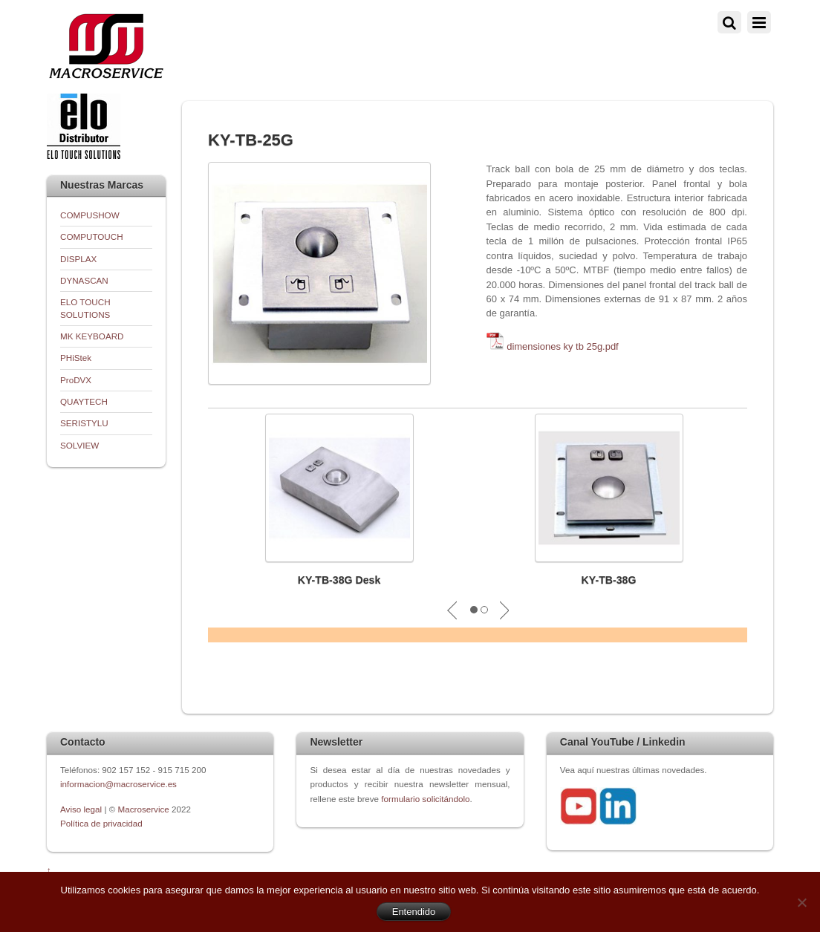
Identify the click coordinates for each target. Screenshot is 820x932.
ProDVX (75, 380)
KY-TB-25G (250, 140)
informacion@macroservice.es (118, 784)
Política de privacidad (101, 823)
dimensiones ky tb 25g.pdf (563, 346)
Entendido (414, 911)
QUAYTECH (84, 401)
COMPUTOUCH (91, 236)
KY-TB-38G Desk (339, 580)
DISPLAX (78, 259)
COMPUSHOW (90, 215)
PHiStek (75, 357)
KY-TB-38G (609, 580)
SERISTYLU (84, 423)
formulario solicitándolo (425, 799)
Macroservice (143, 809)
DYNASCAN (84, 280)
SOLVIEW (79, 445)
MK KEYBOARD (92, 336)
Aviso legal (82, 809)
